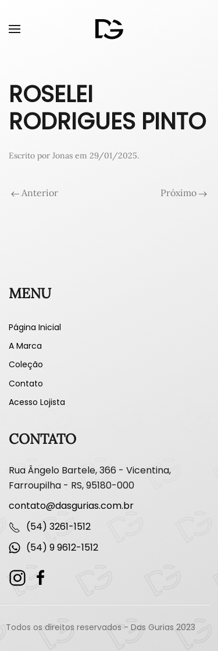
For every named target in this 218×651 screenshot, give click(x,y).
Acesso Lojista (37, 402)
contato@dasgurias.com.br (71, 505)
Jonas (62, 155)
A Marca (25, 346)
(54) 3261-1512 (58, 526)
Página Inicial (35, 327)
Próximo (183, 192)
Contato (26, 383)
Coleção (26, 364)
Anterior (34, 192)
